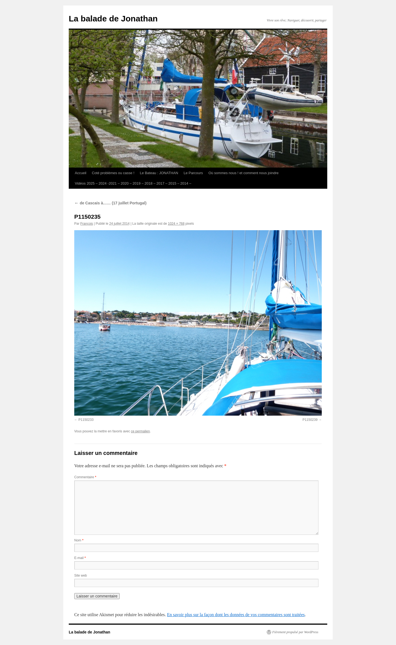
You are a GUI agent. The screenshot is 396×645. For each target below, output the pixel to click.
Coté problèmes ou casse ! (113, 173)
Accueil (80, 173)
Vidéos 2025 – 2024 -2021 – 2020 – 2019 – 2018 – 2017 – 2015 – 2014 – (133, 183)
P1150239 (310, 420)
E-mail (80, 558)
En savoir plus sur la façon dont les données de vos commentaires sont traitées (236, 614)
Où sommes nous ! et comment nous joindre (243, 173)
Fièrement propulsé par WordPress (295, 632)
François (86, 224)
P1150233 (86, 420)
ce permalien (140, 431)
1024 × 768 (176, 224)
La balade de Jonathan (113, 18)
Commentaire (85, 477)
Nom (78, 540)
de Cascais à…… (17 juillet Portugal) (110, 203)
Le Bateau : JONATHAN (159, 173)
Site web (80, 575)
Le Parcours (193, 173)
